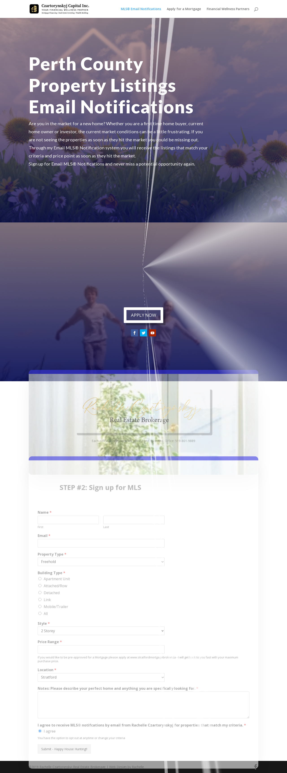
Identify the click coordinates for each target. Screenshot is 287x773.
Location (47, 689)
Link (47, 619)
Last (106, 547)
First (40, 547)
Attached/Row (55, 605)
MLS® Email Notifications (141, 9)
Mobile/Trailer (56, 626)
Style (44, 643)
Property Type (52, 574)
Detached (52, 612)
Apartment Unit (57, 598)
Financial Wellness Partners (228, 9)
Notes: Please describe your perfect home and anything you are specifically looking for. (118, 708)
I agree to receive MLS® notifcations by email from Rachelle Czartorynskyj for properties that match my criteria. (142, 745)
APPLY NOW (143, 315)
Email (44, 555)
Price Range (50, 661)
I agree (50, 751)
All (46, 633)
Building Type (51, 592)
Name (45, 532)
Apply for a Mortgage (184, 9)
